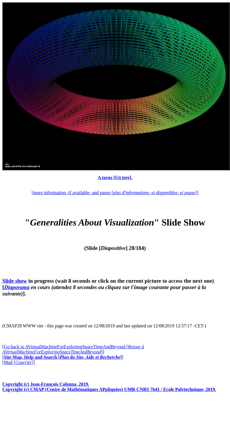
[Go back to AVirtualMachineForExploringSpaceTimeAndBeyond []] (73, 349)
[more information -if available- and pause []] (115, 192)
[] (62, 357)
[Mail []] (18, 362)
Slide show (14, 281)
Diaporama (16, 287)
